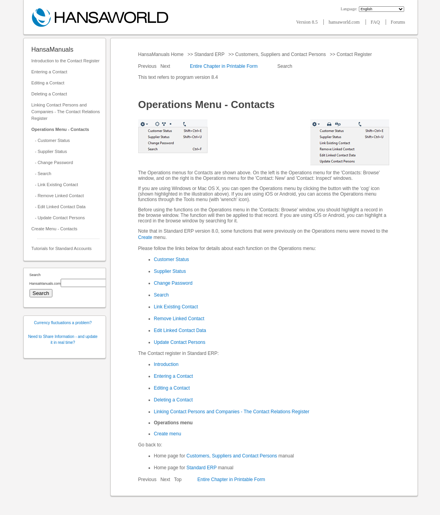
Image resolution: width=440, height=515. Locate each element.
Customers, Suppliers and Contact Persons (280, 54)
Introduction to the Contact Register (66, 60)
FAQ (376, 22)
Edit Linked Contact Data (180, 330)
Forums (398, 22)
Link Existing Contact (176, 307)
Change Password (173, 283)
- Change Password (52, 162)
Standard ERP (209, 54)
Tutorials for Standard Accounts (62, 248)
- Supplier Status (49, 151)
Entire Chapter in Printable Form (224, 66)
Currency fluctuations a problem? (63, 323)
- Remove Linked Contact (58, 195)
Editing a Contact (48, 82)
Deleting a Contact (49, 93)
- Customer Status (51, 140)
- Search (42, 173)
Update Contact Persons (180, 342)
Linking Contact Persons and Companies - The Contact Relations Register (66, 112)
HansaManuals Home (161, 54)
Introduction (166, 364)
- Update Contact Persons (58, 217)
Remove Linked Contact (179, 318)
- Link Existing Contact (55, 184)
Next (165, 66)
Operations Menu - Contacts (60, 129)
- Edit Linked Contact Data (59, 206)
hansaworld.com (345, 22)
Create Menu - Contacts (55, 228)
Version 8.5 (307, 22)
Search (285, 66)
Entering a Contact (49, 71)
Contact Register (354, 54)
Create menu (167, 434)
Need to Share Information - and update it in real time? (62, 339)
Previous (148, 66)
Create (145, 237)
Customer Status (171, 259)
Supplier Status (170, 271)
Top (178, 479)
